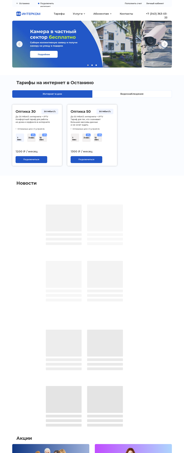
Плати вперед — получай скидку (120, 366)
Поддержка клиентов (25, 415)
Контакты (126, 13)
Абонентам (101, 13)
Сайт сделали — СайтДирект (145, 444)
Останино (24, 3)
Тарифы (59, 13)
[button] (31, 159)
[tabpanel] (92, 139)
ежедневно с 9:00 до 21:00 (142, 420)
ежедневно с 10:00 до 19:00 (93, 420)
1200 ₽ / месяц (27, 151)
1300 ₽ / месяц (81, 151)
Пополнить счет (133, 3)
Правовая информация (26, 421)
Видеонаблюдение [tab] (132, 94)
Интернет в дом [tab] (52, 94)
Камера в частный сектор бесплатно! (40, 366)
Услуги (78, 13)
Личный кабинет (155, 3)
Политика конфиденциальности (25, 427)
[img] (27, 444)
